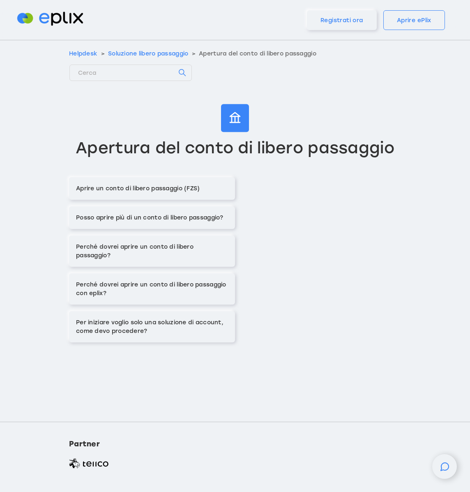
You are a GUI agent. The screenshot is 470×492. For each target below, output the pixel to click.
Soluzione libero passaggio (148, 53)
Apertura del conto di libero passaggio (257, 53)
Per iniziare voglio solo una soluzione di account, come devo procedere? (149, 327)
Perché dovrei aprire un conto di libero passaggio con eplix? (151, 289)
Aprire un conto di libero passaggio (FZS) (138, 188)
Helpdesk (83, 53)
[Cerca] (130, 73)
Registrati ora (341, 20)
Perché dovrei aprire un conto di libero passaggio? (135, 251)
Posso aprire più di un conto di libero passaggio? (149, 217)
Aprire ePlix (414, 20)
